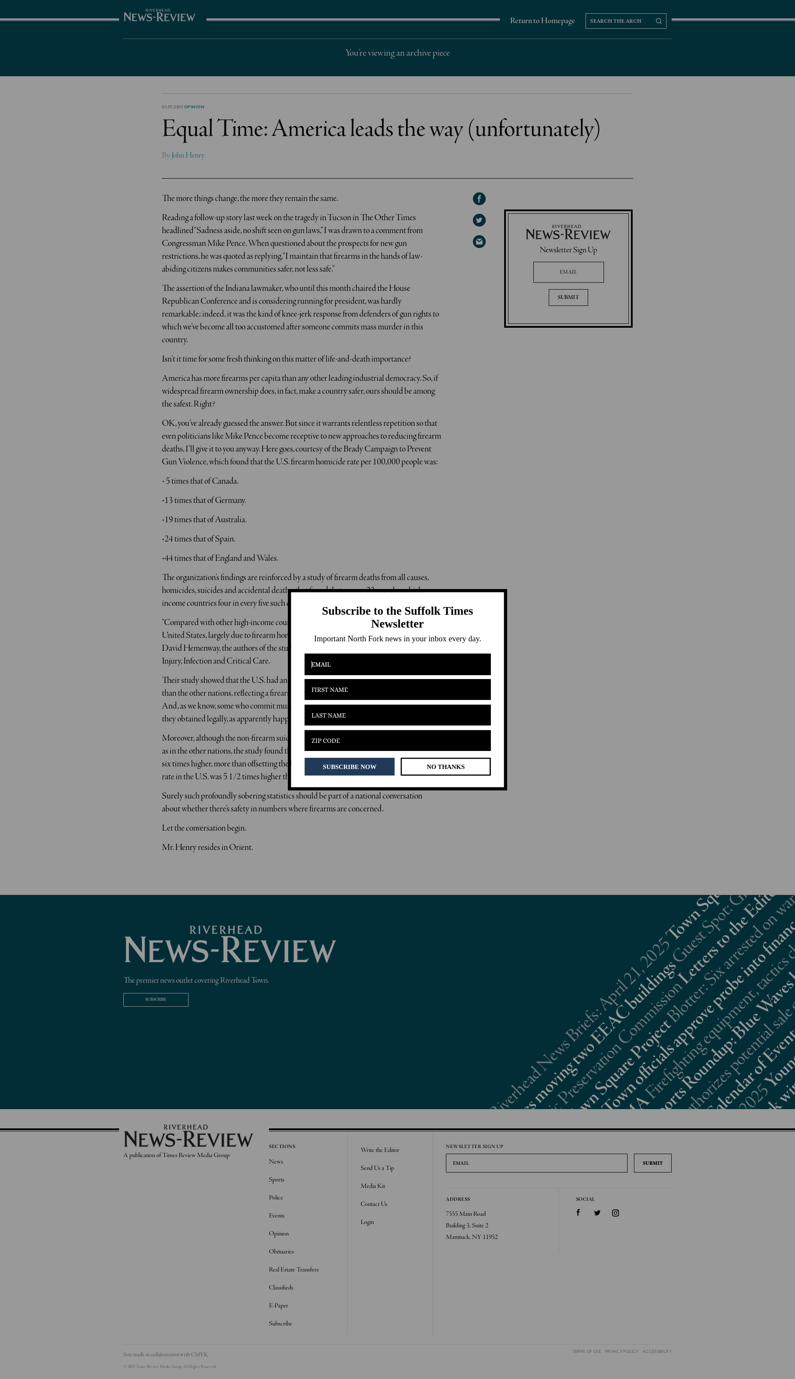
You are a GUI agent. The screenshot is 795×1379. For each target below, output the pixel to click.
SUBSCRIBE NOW (350, 766)
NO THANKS (446, 766)
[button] (397, 617)
